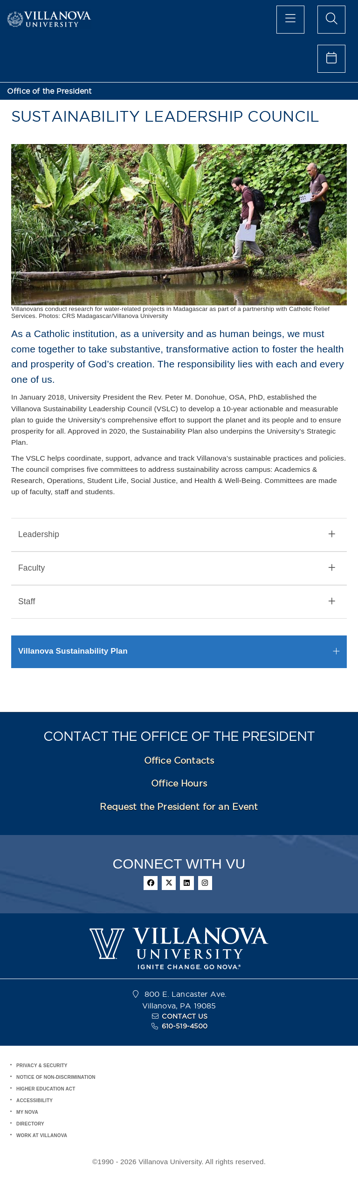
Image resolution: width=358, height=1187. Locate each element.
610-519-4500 (185, 1026)
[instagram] (205, 883)
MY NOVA (27, 1112)
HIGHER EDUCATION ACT (45, 1088)
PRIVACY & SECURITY (42, 1065)
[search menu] (331, 20)
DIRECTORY (30, 1123)
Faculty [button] (176, 568)
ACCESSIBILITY (34, 1100)
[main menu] (290, 20)
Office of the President (49, 91)
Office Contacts (179, 760)
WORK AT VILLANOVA (41, 1135)
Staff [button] (176, 601)
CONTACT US (184, 1016)
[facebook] (151, 883)
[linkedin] (187, 883)
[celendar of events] (331, 59)
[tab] (179, 534)
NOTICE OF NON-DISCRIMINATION (56, 1077)
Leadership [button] (176, 534)
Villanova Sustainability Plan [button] (73, 651)
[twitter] (169, 883)
